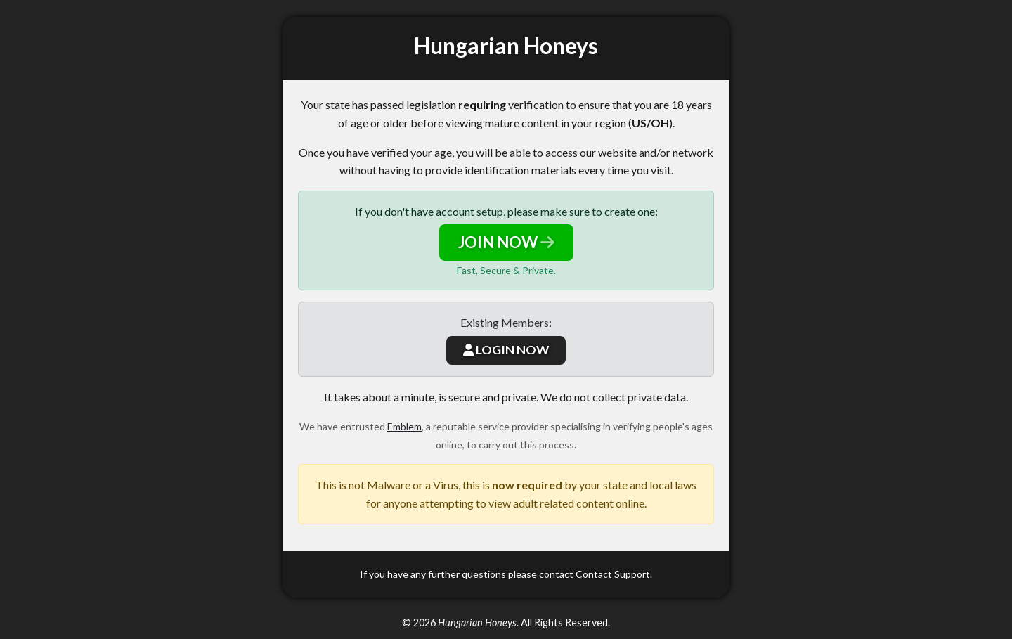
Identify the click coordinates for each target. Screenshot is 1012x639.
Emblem (404, 426)
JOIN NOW (506, 242)
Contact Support (613, 574)
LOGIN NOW (506, 349)
